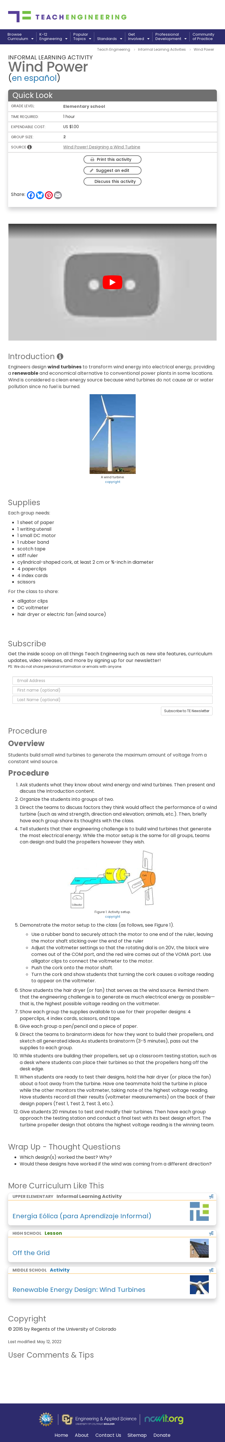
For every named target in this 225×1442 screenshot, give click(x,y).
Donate (161, 1435)
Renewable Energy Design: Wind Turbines (78, 1289)
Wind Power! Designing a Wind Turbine (101, 147)
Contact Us (108, 1435)
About (82, 1435)
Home (61, 1435)
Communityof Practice (203, 36)
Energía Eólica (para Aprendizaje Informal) (81, 1216)
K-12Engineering (53, 36)
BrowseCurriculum (20, 36)
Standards (109, 38)
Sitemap (137, 1435)
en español (34, 78)
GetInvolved (138, 36)
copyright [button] (112, 481)
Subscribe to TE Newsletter (186, 710)
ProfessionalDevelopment (170, 36)
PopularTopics (82, 36)
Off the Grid (31, 1252)
